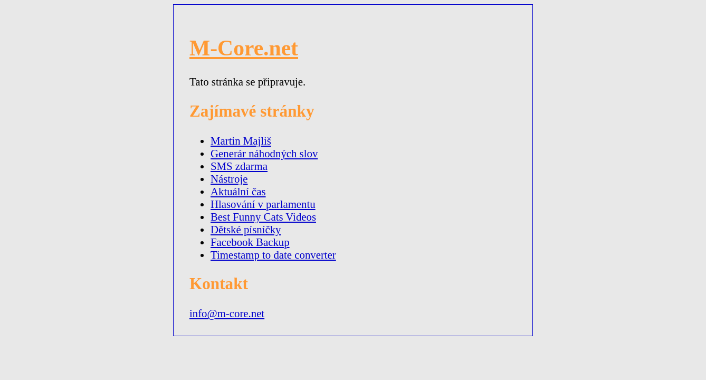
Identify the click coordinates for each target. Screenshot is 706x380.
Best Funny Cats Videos (263, 217)
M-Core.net (243, 48)
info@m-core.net (226, 313)
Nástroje (229, 179)
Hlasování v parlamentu (263, 204)
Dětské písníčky (246, 229)
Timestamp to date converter (273, 255)
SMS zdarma (239, 166)
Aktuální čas (238, 191)
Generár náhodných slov (264, 153)
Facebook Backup (250, 242)
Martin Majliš (241, 141)
